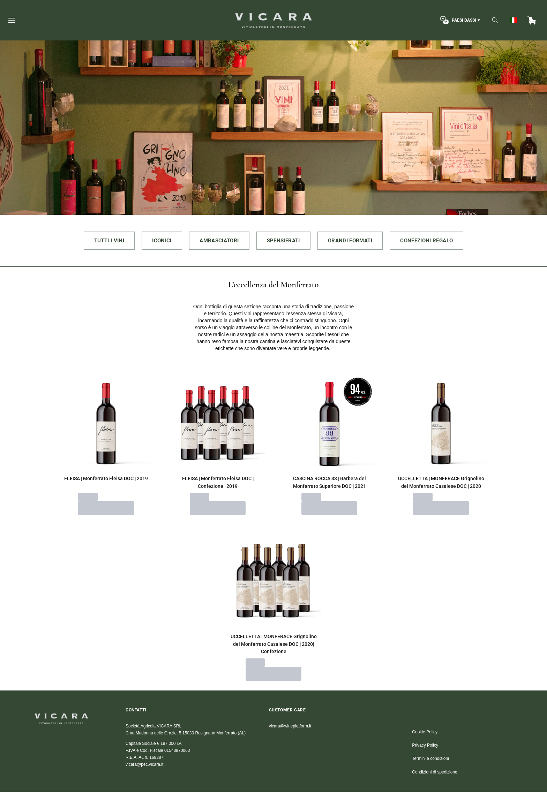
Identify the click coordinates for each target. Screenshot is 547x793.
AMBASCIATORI (215, 240)
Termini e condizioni (430, 759)
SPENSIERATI (284, 240)
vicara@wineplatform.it (290, 727)
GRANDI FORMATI (355, 240)
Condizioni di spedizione (434, 773)
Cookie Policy (424, 733)
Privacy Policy (425, 746)
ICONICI (154, 240)
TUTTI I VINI (98, 240)
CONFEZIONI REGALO (436, 240)
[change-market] (459, 20)
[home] (273, 20)
